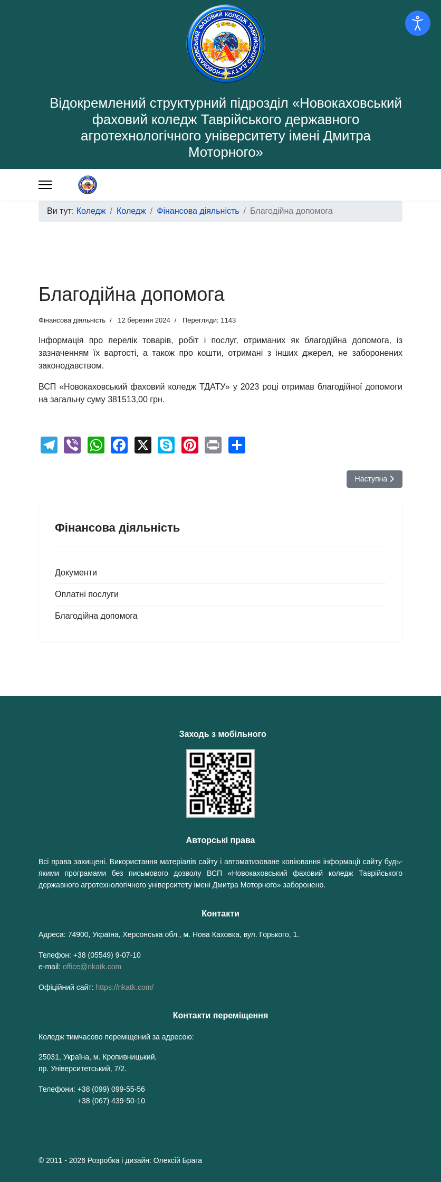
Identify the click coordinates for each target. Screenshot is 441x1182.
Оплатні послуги (87, 594)
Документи (76, 572)
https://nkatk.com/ (125, 987)
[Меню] (45, 185)
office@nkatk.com (92, 966)
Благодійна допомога (96, 615)
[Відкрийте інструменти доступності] (417, 23)
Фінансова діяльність (72, 320)
